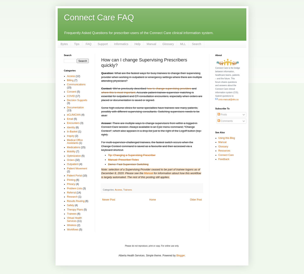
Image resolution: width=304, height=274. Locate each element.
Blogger (180, 255)
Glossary (168, 44)
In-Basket (72, 131)
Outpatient (72, 164)
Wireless (72, 225)
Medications (73, 147)
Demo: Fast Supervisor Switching (128, 164)
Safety (70, 205)
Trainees (127, 189)
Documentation (75, 107)
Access (118, 189)
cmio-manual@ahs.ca (226, 99)
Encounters (73, 123)
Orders (71, 160)
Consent (71, 91)
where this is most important (118, 92)
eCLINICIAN (74, 114)
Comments (225, 121)
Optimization (74, 155)
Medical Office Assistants (75, 141)
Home (152, 199)
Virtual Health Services (74, 219)
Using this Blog (226, 138)
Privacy (71, 184)
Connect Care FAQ (99, 17)
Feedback (223, 159)
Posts (222, 114)
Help (137, 44)
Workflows (72, 229)
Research (72, 196)
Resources (224, 150)
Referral (71, 192)
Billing (70, 80)
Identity (71, 127)
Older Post (196, 199)
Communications (76, 84)
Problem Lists (74, 188)
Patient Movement (77, 168)
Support (103, 44)
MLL (183, 44)
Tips (76, 44)
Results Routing (76, 201)
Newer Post (108, 199)
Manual (151, 44)
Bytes (64, 44)
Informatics (121, 44)
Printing (71, 180)
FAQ (88, 44)
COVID (71, 96)
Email (70, 118)
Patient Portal (74, 175)
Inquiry (70, 136)
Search (196, 44)
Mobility (71, 151)
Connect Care (226, 155)
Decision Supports (77, 100)
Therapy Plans (75, 209)
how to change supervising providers (169, 88)
